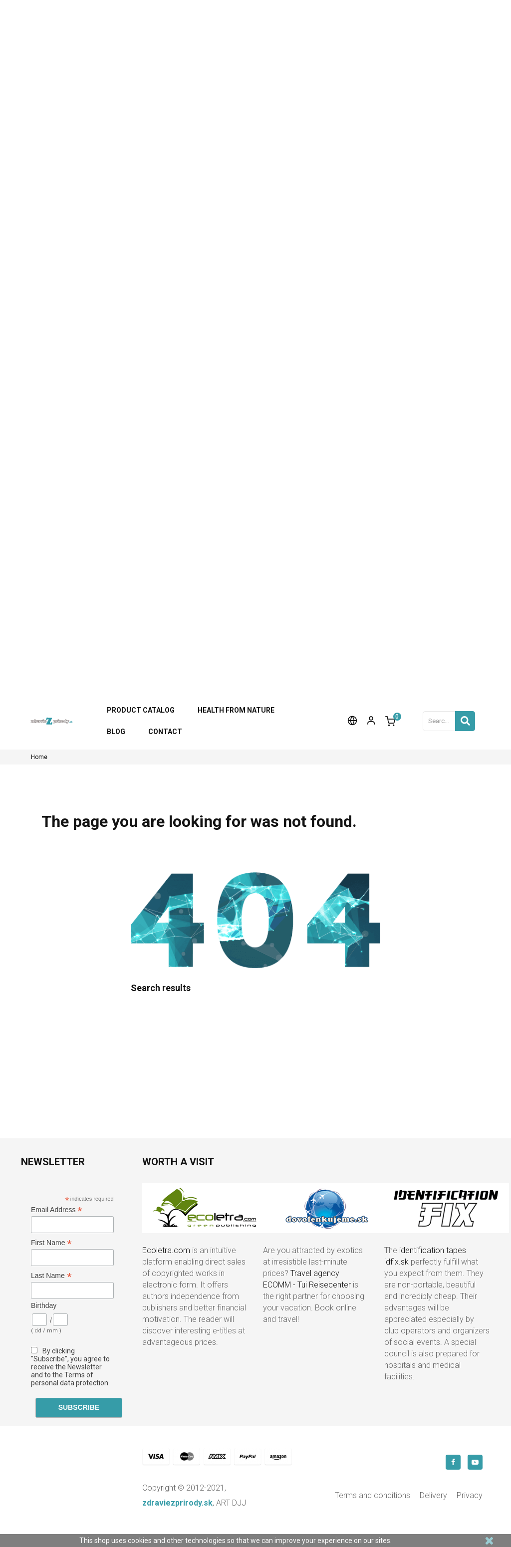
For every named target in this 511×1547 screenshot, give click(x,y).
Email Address (56, 1210)
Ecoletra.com (166, 1250)
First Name (51, 1243)
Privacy (470, 1495)
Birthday (43, 1305)
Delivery (433, 1495)
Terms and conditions (372, 1495)
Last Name (51, 1276)
